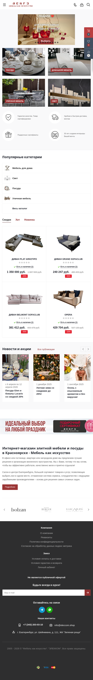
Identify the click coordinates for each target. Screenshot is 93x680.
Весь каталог (19, 208)
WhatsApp (49, 610)
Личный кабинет (46, 567)
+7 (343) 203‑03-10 (33, 624)
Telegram (42, 610)
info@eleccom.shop (65, 625)
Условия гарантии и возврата (46, 563)
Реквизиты (46, 537)
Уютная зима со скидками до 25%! (45, 390)
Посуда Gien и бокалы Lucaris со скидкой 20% (14, 393)
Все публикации (45, 349)
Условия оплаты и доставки (46, 558)
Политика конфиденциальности (46, 541)
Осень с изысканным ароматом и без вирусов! (76, 392)
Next (88, 349)
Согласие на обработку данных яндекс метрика (46, 546)
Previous (83, 349)
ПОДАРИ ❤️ (46, 16)
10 (57, 42)
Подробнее (10, 487)
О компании (46, 533)
